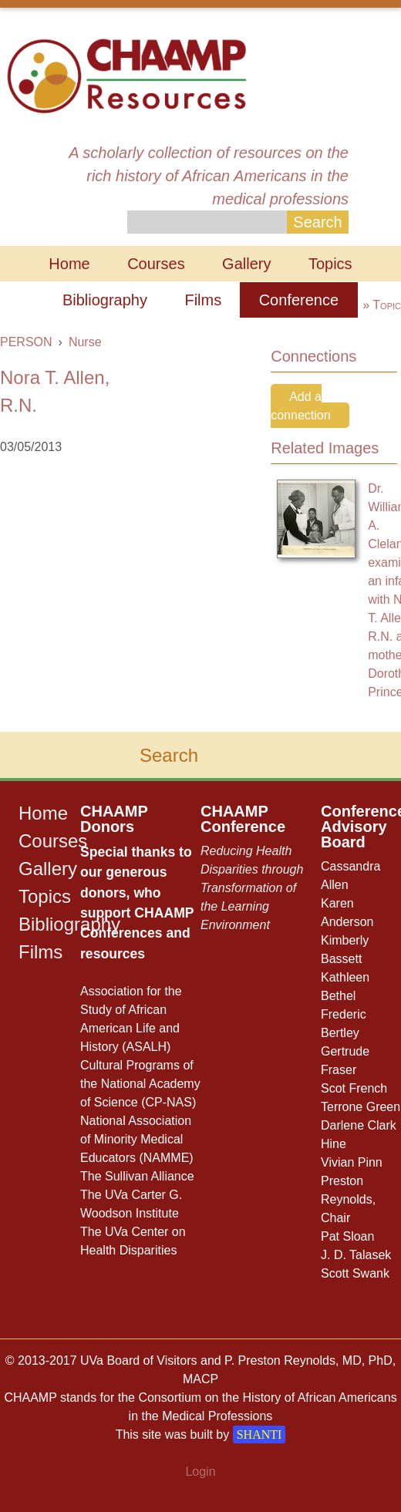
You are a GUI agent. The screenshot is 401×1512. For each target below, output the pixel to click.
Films (202, 299)
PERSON (26, 342)
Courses (155, 263)
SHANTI (259, 1434)
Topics (330, 263)
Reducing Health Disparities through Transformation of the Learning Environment (251, 887)
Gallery (246, 263)
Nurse (85, 342)
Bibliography (104, 299)
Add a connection (300, 406)
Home (69, 263)
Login (200, 1471)
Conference (299, 299)
